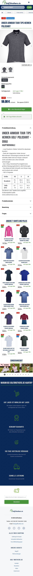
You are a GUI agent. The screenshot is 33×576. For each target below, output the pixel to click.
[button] (3, 46)
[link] (16, 449)
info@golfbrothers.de (18, 523)
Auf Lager (18, 91)
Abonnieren (16, 502)
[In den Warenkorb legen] (16, 109)
